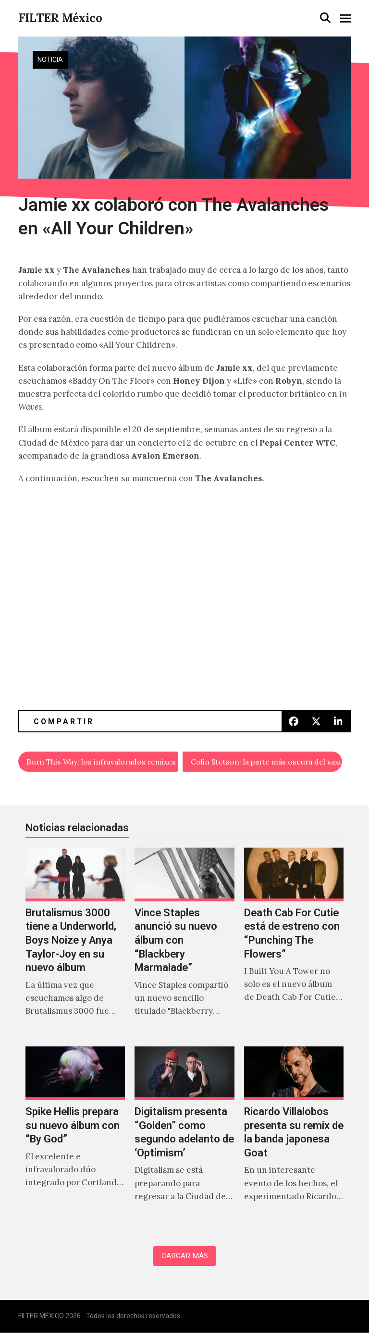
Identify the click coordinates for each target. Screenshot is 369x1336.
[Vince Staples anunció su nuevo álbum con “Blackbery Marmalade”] (184, 944)
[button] (325, 17)
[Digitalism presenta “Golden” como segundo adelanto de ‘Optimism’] (184, 1136)
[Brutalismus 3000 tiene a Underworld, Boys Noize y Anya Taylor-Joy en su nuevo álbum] (75, 944)
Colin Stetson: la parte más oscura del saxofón (266, 762)
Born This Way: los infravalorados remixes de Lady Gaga (102, 762)
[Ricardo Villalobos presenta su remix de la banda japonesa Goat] (294, 1136)
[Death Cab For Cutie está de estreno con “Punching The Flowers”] (294, 944)
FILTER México (60, 18)
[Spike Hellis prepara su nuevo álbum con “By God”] (75, 1136)
